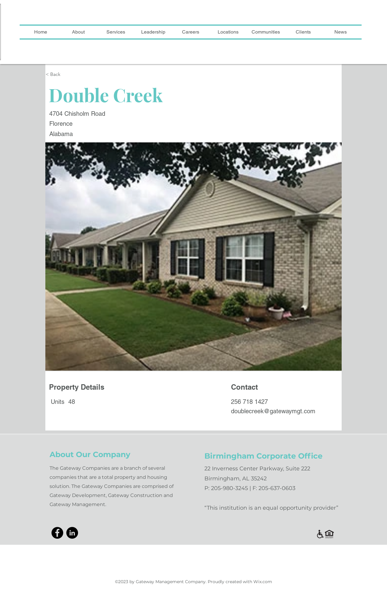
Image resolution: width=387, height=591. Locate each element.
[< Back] (76, 74)
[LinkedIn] (72, 533)
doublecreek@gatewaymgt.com (273, 411)
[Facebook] (57, 533)
